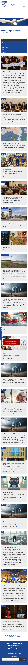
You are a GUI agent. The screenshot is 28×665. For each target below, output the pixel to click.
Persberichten (5, 47)
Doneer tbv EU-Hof (1, 333)
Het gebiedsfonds (7, 169)
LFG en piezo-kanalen (8, 71)
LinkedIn (12, 648)
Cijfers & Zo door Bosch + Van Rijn (11, 143)
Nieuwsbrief (4, 44)
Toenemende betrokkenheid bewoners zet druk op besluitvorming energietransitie (14, 198)
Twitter (14, 648)
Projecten (4, 52)
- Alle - (3, 39)
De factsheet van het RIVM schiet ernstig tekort (14, 433)
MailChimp (15, 656)
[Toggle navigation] (26, 15)
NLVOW (13, 5)
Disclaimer (9, 643)
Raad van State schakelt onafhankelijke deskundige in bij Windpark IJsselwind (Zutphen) (14, 271)
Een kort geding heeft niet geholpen (11, 621)
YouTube (17, 648)
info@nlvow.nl (19, 648)
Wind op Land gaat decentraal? (10, 547)
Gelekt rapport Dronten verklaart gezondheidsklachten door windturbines (12, 405)
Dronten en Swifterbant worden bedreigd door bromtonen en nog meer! (13, 380)
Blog (3, 42)
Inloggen (21, 10)
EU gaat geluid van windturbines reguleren (13, 585)
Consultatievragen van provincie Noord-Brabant (14, 223)
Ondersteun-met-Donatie (14, 645)
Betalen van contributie (8, 492)
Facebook (9, 648)
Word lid (25, 10)
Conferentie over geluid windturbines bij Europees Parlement (12, 115)
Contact (15, 643)
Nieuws (3, 49)
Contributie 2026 (6, 247)
